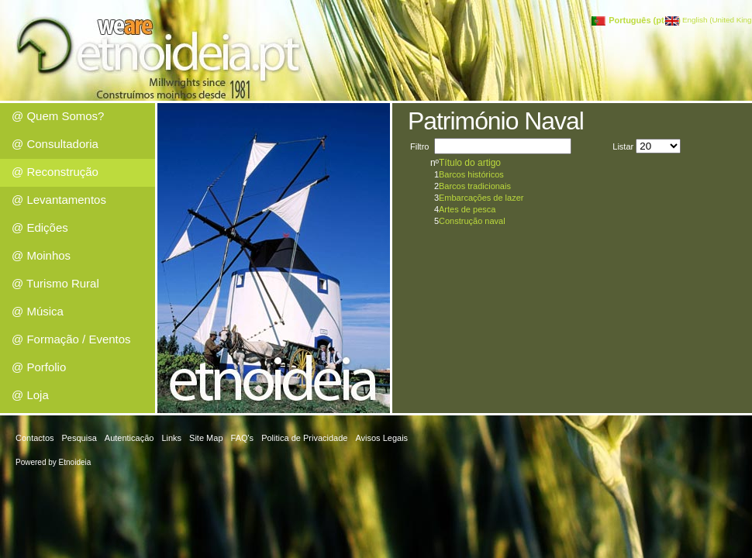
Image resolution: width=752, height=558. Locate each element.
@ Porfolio (39, 367)
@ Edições (40, 227)
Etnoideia (75, 462)
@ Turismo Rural (55, 283)
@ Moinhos (41, 255)
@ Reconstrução (55, 171)
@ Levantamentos (59, 199)
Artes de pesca (467, 209)
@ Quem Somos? (58, 115)
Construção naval (472, 221)
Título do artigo (470, 162)
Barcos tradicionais (475, 186)
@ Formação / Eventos (71, 339)
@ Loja (30, 394)
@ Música (38, 311)
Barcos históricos (471, 174)
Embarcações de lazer (481, 197)
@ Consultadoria (55, 143)
